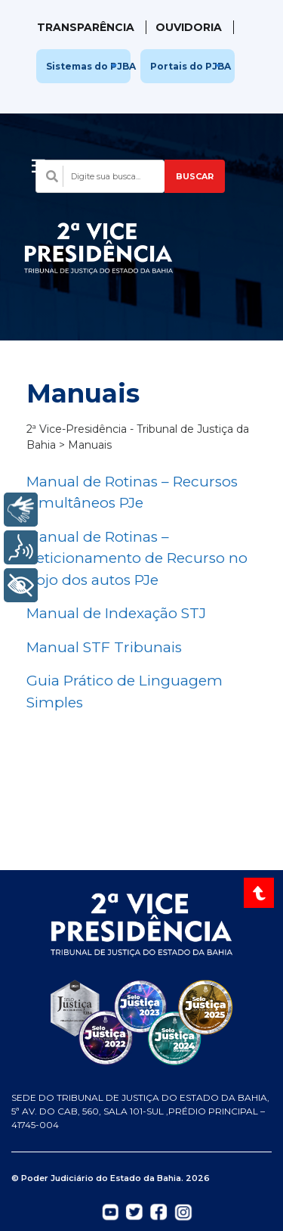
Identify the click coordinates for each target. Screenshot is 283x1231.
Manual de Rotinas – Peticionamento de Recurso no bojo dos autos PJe (137, 558)
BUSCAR (195, 176)
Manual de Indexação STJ (116, 613)
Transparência (85, 27)
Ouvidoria (188, 27)
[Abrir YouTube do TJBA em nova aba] (110, 1211)
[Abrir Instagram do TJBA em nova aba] (183, 1211)
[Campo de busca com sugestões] (100, 176)
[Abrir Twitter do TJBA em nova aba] (134, 1211)
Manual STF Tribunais (104, 647)
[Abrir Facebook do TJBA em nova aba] (158, 1211)
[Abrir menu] (38, 162)
